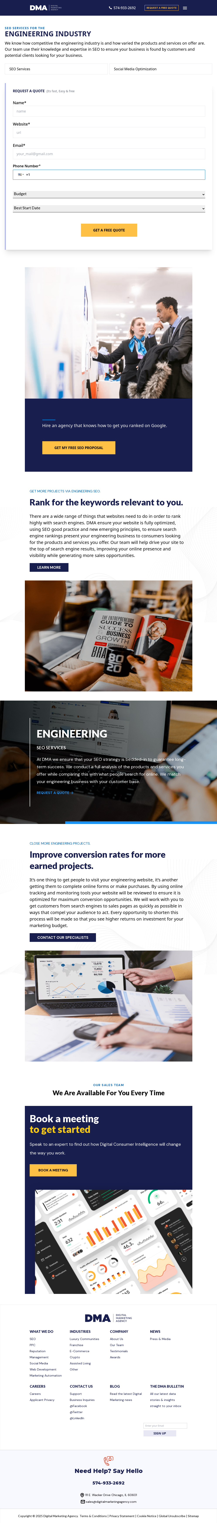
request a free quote (162, 7)
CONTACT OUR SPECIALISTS (62, 937)
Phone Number (27, 166)
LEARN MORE (49, 567)
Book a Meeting (53, 1170)
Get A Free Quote (109, 230)
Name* (19, 102)
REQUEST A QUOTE (55, 792)
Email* (19, 145)
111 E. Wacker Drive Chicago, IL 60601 (111, 1495)
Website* (21, 124)
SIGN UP (160, 1433)
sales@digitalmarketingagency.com (111, 1502)
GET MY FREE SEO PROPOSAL (79, 447)
